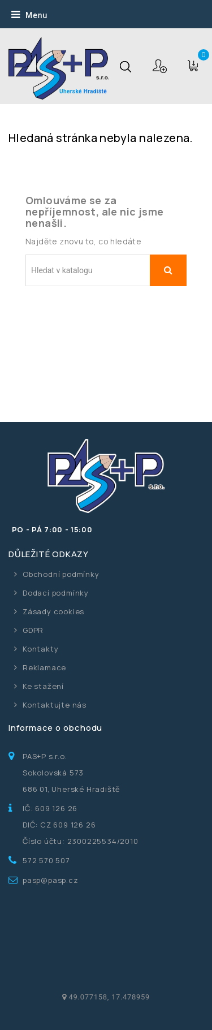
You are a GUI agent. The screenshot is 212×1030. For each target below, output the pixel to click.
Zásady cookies (53, 611)
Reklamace (44, 667)
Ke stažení (43, 686)
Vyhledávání (168, 270)
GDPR (33, 630)
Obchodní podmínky (61, 574)
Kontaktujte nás (54, 705)
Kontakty (40, 649)
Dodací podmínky (56, 593)
